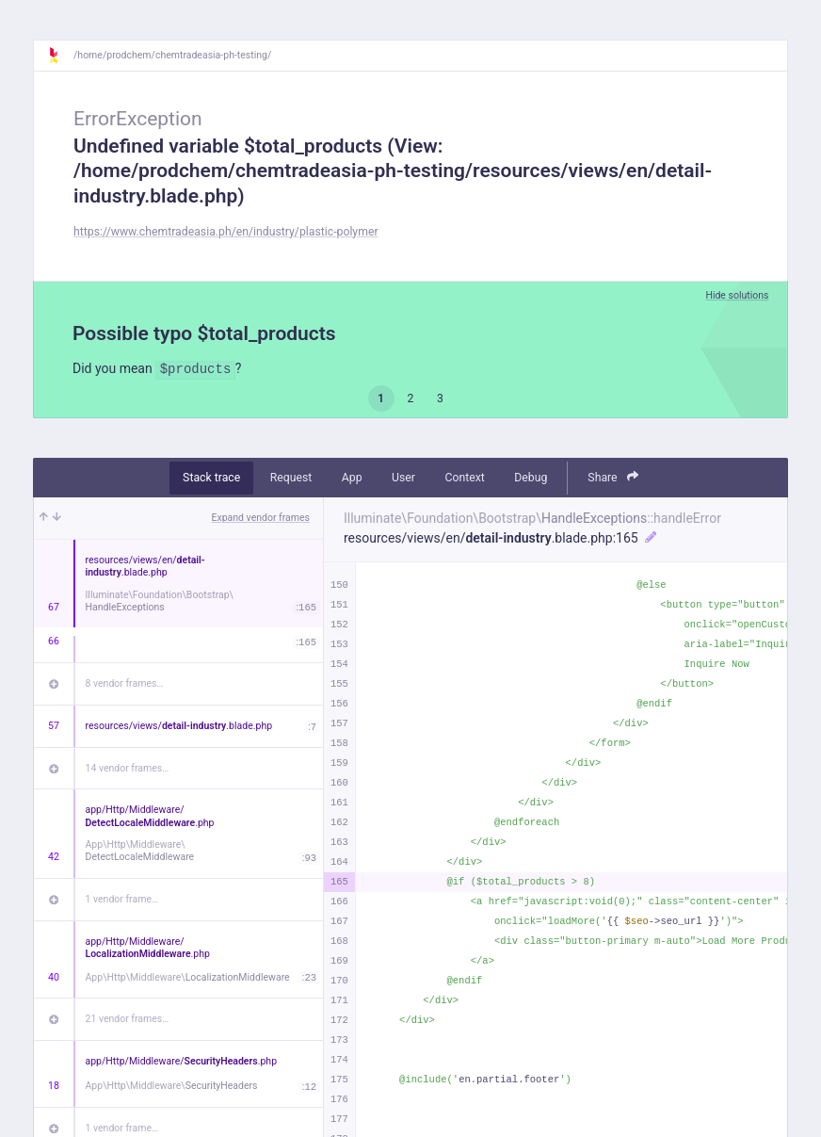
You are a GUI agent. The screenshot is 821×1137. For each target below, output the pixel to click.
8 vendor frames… (125, 683)
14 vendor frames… (127, 768)
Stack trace (211, 477)
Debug (530, 477)
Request (291, 477)
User (403, 477)
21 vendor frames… (127, 1019)
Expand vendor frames (261, 518)
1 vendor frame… (122, 899)
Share (613, 477)
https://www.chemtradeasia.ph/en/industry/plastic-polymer (225, 231)
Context (464, 477)
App (352, 477)
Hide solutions (736, 295)
